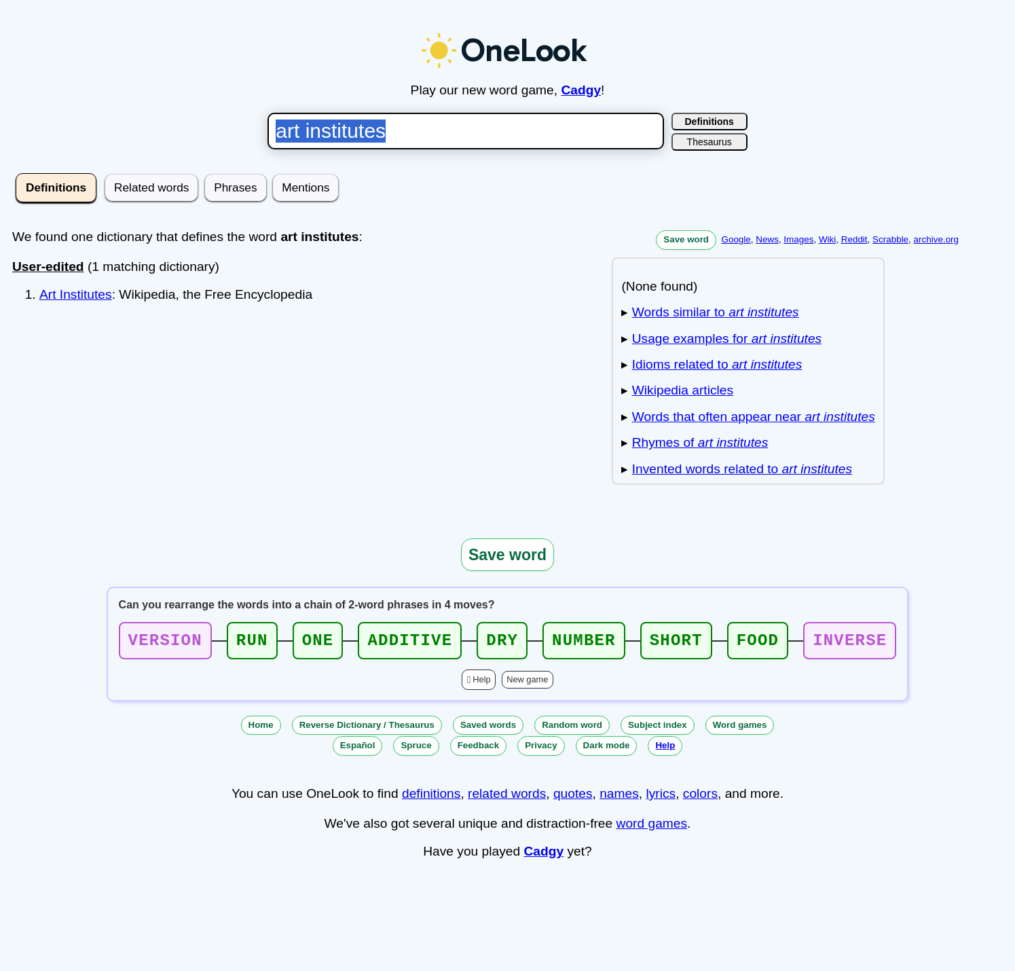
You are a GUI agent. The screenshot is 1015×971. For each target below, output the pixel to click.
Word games (740, 729)
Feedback (479, 749)
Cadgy (581, 90)
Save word (686, 239)
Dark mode (606, 749)
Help (481, 683)
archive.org (936, 239)
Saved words (488, 729)
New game (527, 683)
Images (798, 239)
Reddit (854, 239)
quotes (573, 797)
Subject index (657, 729)
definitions (431, 797)
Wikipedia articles (682, 390)
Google (735, 239)
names (619, 797)
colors (700, 797)
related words (507, 797)
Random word (572, 729)
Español (357, 749)
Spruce (416, 749)
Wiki (827, 239)
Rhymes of (700, 442)
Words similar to (715, 312)
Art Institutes (75, 294)
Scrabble (890, 239)
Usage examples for (727, 338)
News (767, 239)
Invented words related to (742, 469)
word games (652, 827)
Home (261, 729)
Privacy (541, 749)
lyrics (661, 797)
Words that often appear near (753, 416)
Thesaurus (709, 141)
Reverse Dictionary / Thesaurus (367, 729)
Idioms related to (717, 364)
